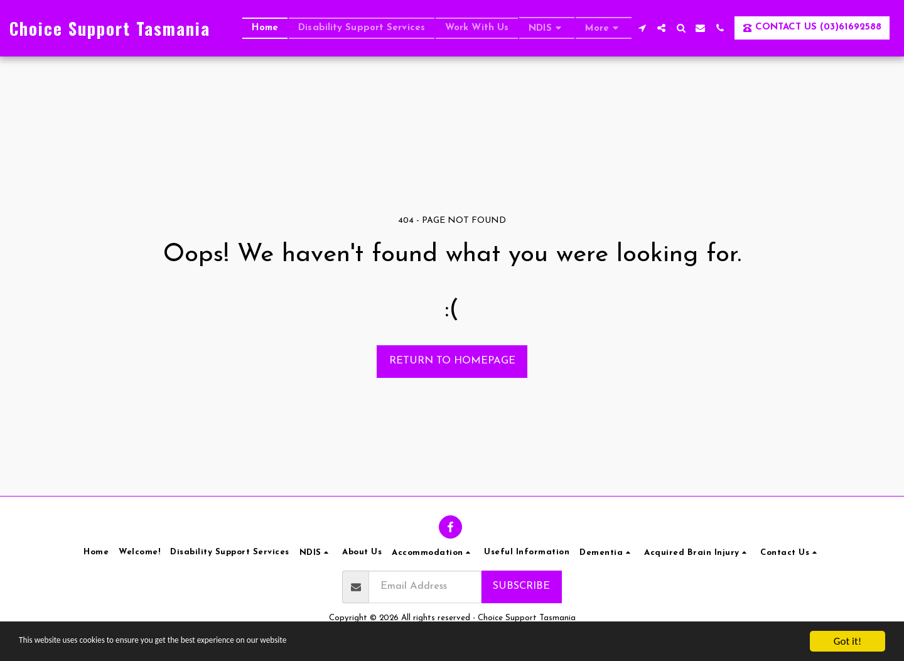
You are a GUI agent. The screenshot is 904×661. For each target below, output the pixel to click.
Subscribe (521, 586)
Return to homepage (452, 361)
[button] (546, 28)
